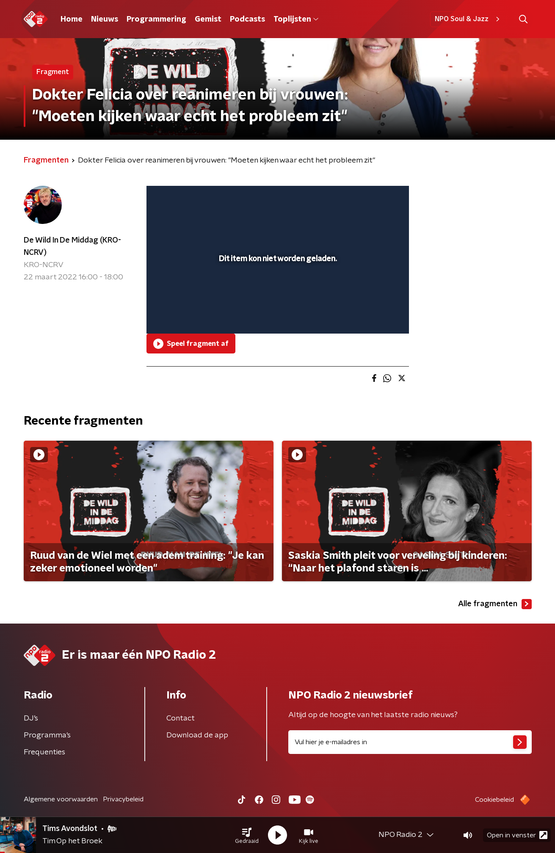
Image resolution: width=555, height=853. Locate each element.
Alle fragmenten (495, 604)
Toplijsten (295, 19)
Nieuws (104, 19)
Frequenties (44, 752)
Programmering (156, 19)
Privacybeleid (123, 799)
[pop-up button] (371, 314)
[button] (246, 835)
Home (72, 19)
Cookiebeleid (494, 799)
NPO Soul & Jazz (468, 19)
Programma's (47, 735)
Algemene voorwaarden (61, 799)
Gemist (208, 19)
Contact (180, 718)
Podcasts (247, 19)
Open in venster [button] (517, 835)
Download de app (197, 735)
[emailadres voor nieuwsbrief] (410, 742)
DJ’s (31, 718)
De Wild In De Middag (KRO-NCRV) (72, 247)
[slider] (276, 292)
